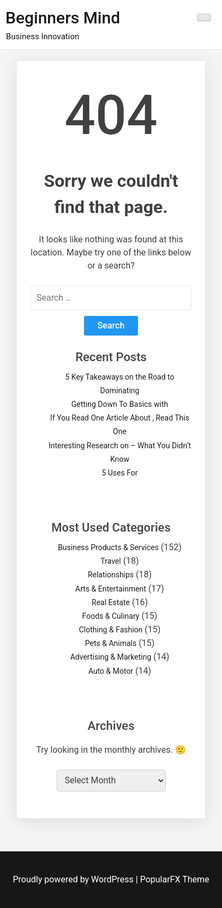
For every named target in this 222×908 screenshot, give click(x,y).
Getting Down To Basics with (120, 404)
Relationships (111, 574)
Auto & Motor (110, 671)
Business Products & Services (108, 547)
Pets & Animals (110, 643)
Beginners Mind (62, 17)
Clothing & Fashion (111, 629)
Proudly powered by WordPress (74, 879)
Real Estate (111, 602)
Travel (110, 561)
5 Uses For (119, 472)
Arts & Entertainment (110, 588)
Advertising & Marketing (111, 657)
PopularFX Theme (174, 879)
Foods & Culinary (111, 616)
